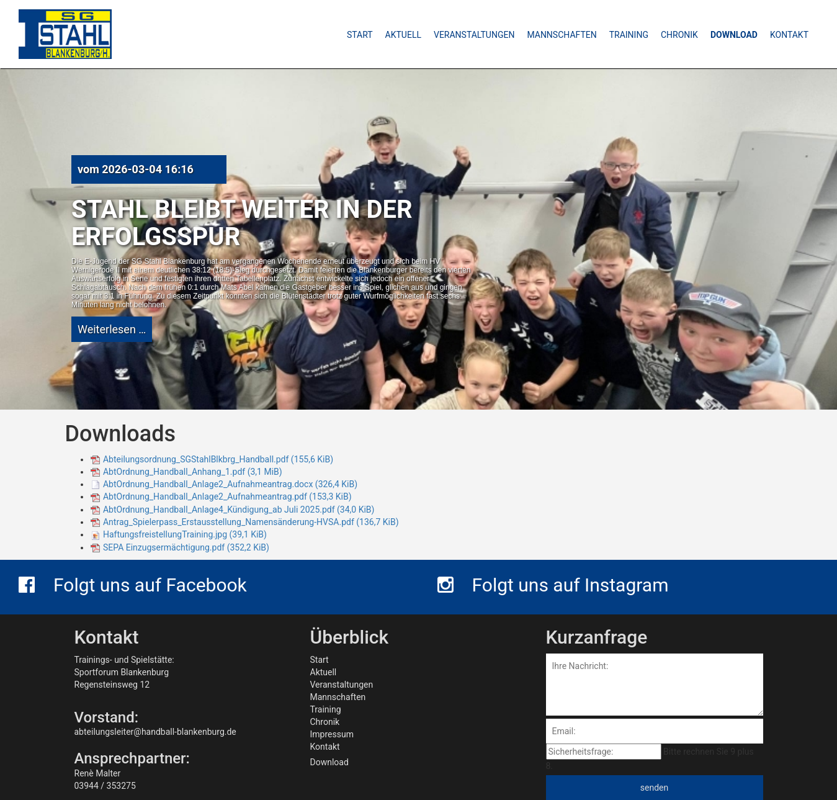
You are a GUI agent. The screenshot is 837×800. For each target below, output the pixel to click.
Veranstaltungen (342, 685)
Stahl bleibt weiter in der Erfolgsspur (242, 223)
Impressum (332, 734)
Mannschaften (338, 697)
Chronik (325, 722)
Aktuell (323, 672)
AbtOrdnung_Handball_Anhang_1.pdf (192, 472)
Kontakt (325, 747)
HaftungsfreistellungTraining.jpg (185, 534)
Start (319, 660)
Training (325, 709)
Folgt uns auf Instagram (553, 585)
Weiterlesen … (112, 329)
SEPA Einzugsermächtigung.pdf (186, 547)
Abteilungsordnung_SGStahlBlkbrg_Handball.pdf (218, 459)
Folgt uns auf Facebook (133, 585)
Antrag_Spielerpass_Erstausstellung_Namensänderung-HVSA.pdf (251, 522)
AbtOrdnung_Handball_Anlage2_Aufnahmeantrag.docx (230, 484)
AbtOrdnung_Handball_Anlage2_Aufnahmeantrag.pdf (227, 496)
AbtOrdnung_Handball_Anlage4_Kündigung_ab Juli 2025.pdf (238, 510)
